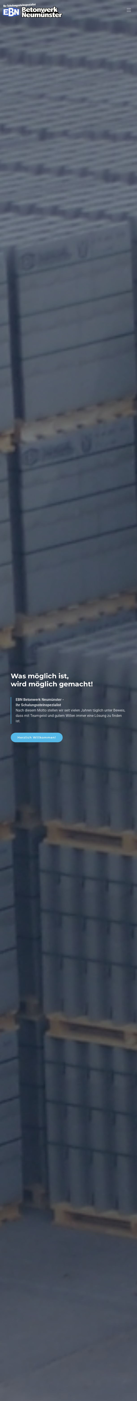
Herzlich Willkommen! (36, 740)
